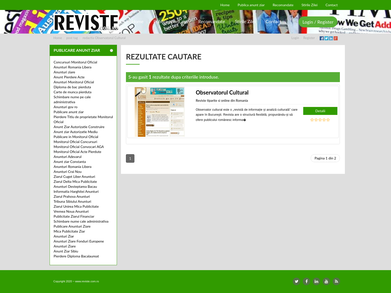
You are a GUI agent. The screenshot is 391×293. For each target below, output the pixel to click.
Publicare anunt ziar (69, 112)
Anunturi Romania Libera (73, 67)
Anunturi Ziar (64, 236)
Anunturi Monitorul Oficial (74, 82)
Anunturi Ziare (65, 246)
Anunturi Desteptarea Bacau (75, 186)
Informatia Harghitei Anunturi (76, 191)
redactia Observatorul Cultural (104, 38)
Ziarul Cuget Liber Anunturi (74, 176)
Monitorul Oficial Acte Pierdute (77, 151)
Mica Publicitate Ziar (69, 231)
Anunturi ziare (64, 72)
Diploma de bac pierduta (72, 87)
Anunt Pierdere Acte (69, 77)
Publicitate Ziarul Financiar (74, 216)
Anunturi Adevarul (68, 156)
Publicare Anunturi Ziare (72, 226)
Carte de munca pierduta (73, 92)
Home (57, 38)
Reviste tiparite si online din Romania (222, 100)
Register (309, 38)
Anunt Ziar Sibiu (66, 251)
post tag (72, 38)
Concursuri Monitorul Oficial (75, 62)
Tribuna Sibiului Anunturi (72, 201)
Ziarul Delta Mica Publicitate (75, 181)
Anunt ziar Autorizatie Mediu (76, 132)
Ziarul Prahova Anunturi (72, 196)
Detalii (320, 111)
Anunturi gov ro (66, 107)
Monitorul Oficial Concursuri (75, 142)
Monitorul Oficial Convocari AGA (79, 147)
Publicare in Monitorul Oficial (76, 137)
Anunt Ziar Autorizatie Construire (79, 127)
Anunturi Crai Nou (68, 171)
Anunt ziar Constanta (70, 161)
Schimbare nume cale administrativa (81, 221)
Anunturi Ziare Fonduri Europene (79, 241)
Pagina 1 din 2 (325, 158)
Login (295, 38)
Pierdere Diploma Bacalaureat (76, 256)
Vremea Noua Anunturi (71, 211)
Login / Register (317, 22)
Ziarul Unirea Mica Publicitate (76, 206)
